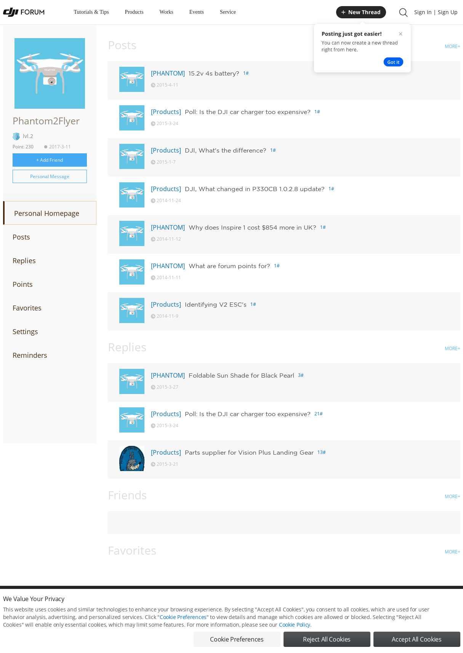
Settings (25, 331)
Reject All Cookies (327, 640)
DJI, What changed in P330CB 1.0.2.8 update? (255, 188)
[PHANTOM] (168, 73)
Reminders (30, 355)
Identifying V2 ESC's (216, 304)
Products (134, 12)
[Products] (166, 112)
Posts (21, 236)
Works (166, 12)
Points (23, 284)
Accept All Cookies (416, 640)
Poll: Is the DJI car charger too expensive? (248, 111)
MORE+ (452, 46)
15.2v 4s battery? (214, 73)
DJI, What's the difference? (225, 150)
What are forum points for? (229, 265)
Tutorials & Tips (91, 12)
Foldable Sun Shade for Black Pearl (241, 375)
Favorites (27, 307)
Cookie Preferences (183, 617)
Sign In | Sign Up (436, 12)
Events (196, 12)
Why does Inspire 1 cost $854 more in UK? (252, 227)
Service (228, 12)
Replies (24, 260)
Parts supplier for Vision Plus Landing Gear (249, 452)
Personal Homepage (46, 213)
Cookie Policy (294, 625)
